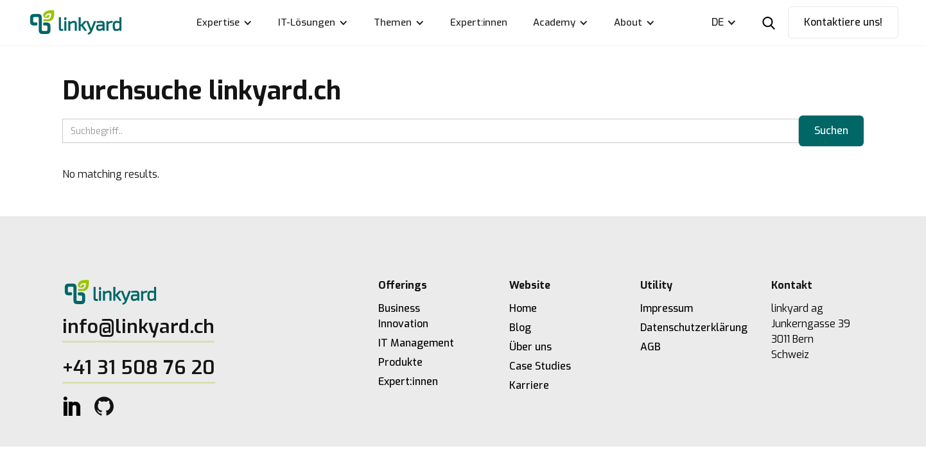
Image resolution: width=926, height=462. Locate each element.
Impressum (666, 308)
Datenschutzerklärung (686, 327)
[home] (76, 22)
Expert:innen (478, 22)
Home (523, 308)
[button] (224, 22)
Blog (520, 327)
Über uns (530, 347)
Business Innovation (403, 316)
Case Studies (540, 366)
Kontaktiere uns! (843, 22)
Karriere (529, 385)
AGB (650, 347)
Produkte (400, 362)
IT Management (416, 343)
